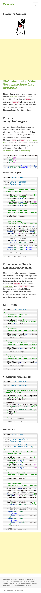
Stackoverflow (8, 151)
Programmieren (31, 579)
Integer (33, 581)
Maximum (12, 583)
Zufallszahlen (7, 585)
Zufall (34, 583)
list (7, 583)
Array (7, 581)
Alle (21, 579)
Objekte (24, 583)
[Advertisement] (20, 59)
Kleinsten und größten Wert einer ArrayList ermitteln (20, 85)
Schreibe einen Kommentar (23, 585)
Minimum (18, 583)
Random (29, 583)
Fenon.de (8, 5)
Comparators (8, 286)
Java (24, 579)
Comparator (26, 581)
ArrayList (13, 96)
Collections (18, 581)
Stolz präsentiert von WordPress (13, 590)
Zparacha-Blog (24, 151)
